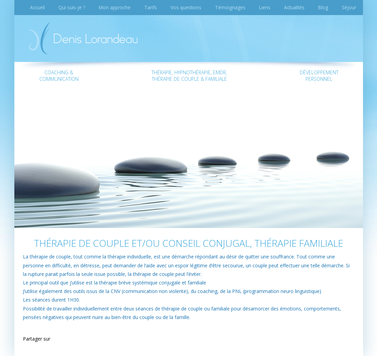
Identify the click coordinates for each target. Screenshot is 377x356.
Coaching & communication (59, 75)
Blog (323, 7)
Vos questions (186, 7)
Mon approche (115, 7)
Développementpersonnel (319, 75)
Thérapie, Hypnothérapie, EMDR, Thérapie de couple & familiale (189, 75)
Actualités (294, 7)
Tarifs (150, 7)
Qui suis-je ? (71, 7)
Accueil (37, 7)
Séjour (349, 7)
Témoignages (230, 7)
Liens (264, 7)
